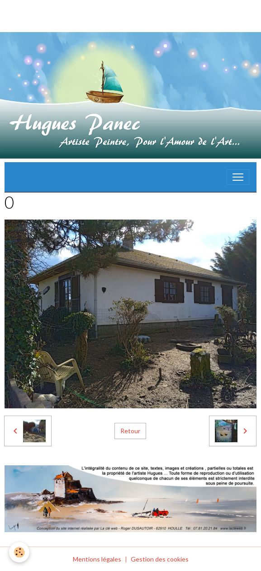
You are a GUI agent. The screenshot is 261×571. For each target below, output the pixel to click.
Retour (130, 431)
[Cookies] (19, 552)
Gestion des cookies (160, 559)
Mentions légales (97, 559)
